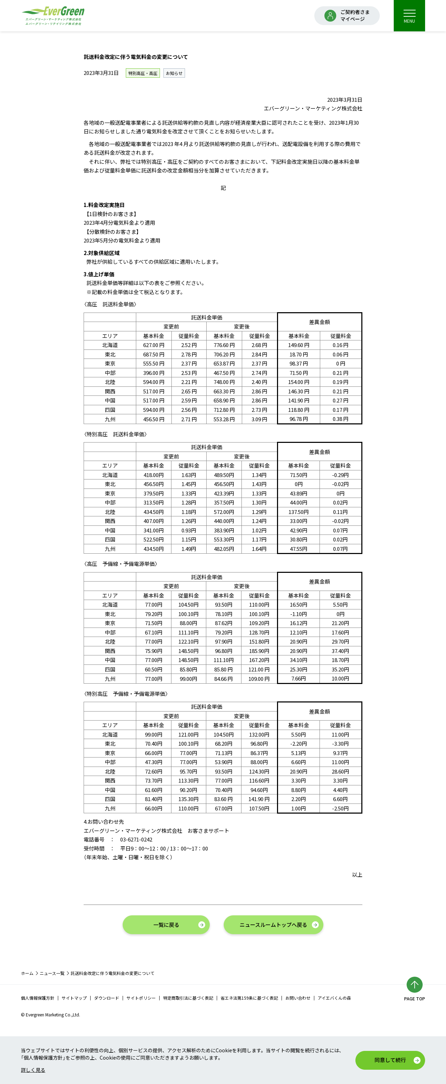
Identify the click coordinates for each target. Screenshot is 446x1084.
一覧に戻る (166, 924)
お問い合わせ (297, 998)
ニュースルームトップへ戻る (273, 924)
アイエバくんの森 (334, 998)
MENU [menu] (409, 16)
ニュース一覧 (52, 973)
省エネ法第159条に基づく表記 (249, 998)
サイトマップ (74, 998)
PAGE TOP (414, 998)
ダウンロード (106, 998)
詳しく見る (33, 1069)
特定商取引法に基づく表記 (188, 998)
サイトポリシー (141, 998)
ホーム (27, 973)
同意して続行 (390, 1059)
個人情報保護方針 (37, 998)
